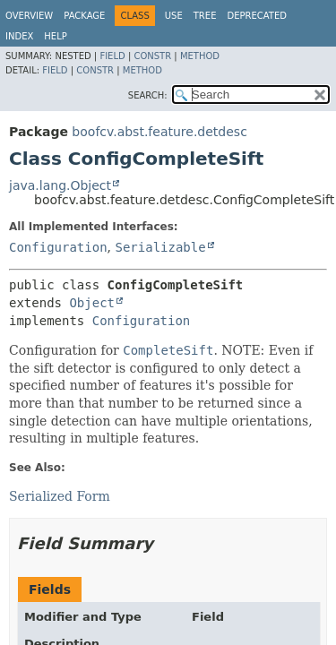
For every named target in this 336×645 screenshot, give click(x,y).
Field (112, 56)
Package (84, 16)
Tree (205, 16)
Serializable (160, 247)
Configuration (58, 247)
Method (200, 56)
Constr (152, 56)
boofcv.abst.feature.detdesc (159, 132)
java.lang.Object (60, 185)
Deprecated (257, 16)
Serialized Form (59, 496)
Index (19, 36)
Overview (29, 16)
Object (92, 303)
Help (55, 36)
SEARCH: (148, 95)
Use (174, 16)
